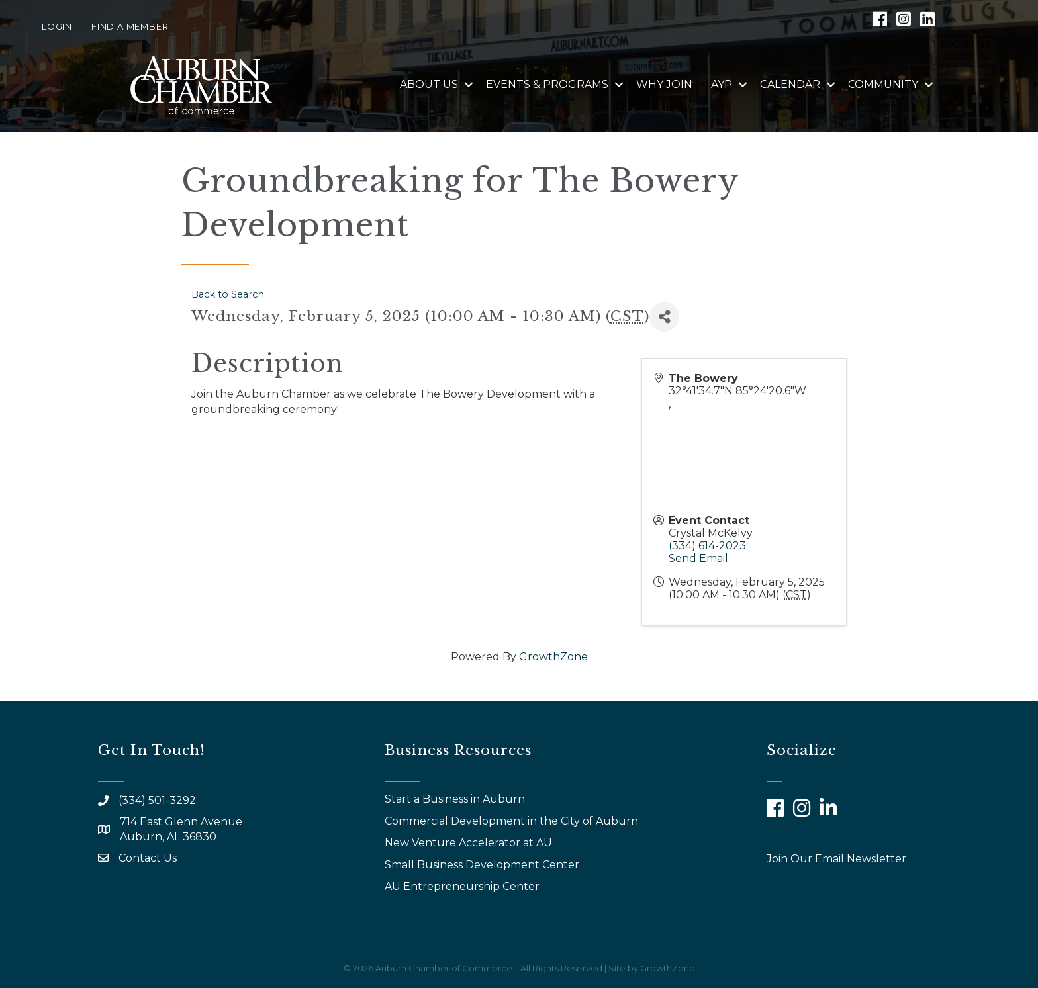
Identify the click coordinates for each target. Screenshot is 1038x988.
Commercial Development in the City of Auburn (513, 821)
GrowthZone (553, 657)
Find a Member (129, 26)
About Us (429, 84)
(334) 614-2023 (707, 545)
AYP (721, 84)
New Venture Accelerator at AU (470, 842)
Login (57, 26)
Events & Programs (547, 84)
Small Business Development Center (483, 864)
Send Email (698, 558)
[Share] (664, 317)
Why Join (664, 84)
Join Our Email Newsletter (836, 858)
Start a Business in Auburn (455, 799)
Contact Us (147, 858)
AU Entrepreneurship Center (463, 886)
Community (883, 84)
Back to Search (227, 294)
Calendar (790, 84)
